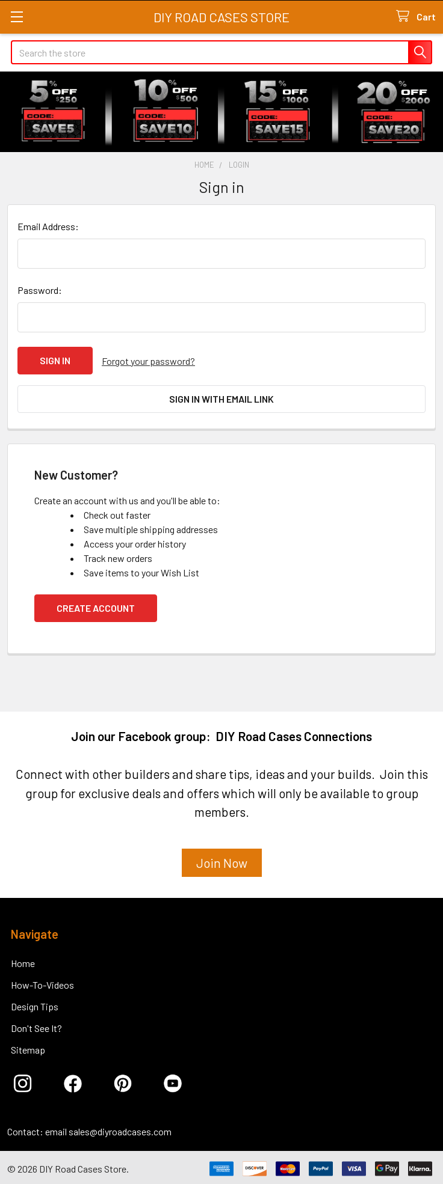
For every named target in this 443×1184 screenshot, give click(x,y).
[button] (222, 865)
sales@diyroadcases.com (120, 1129)
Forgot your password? (148, 360)
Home (23, 960)
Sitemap (28, 1047)
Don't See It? (36, 1025)
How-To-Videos (42, 982)
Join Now (221, 859)
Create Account (96, 605)
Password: (39, 290)
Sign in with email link (221, 397)
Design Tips (34, 1004)
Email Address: (48, 226)
